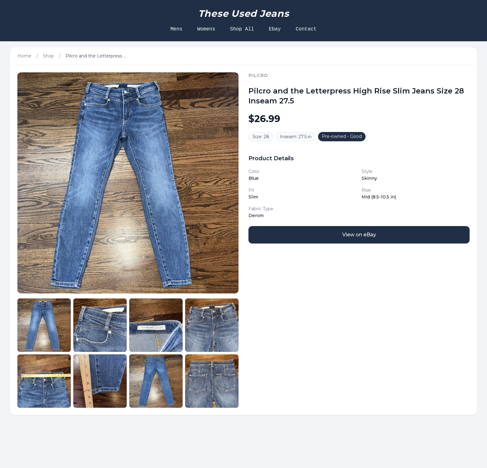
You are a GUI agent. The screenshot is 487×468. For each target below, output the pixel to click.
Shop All (242, 29)
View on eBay (359, 235)
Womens (206, 29)
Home (24, 56)
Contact (306, 29)
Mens (176, 29)
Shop (48, 56)
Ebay (275, 29)
